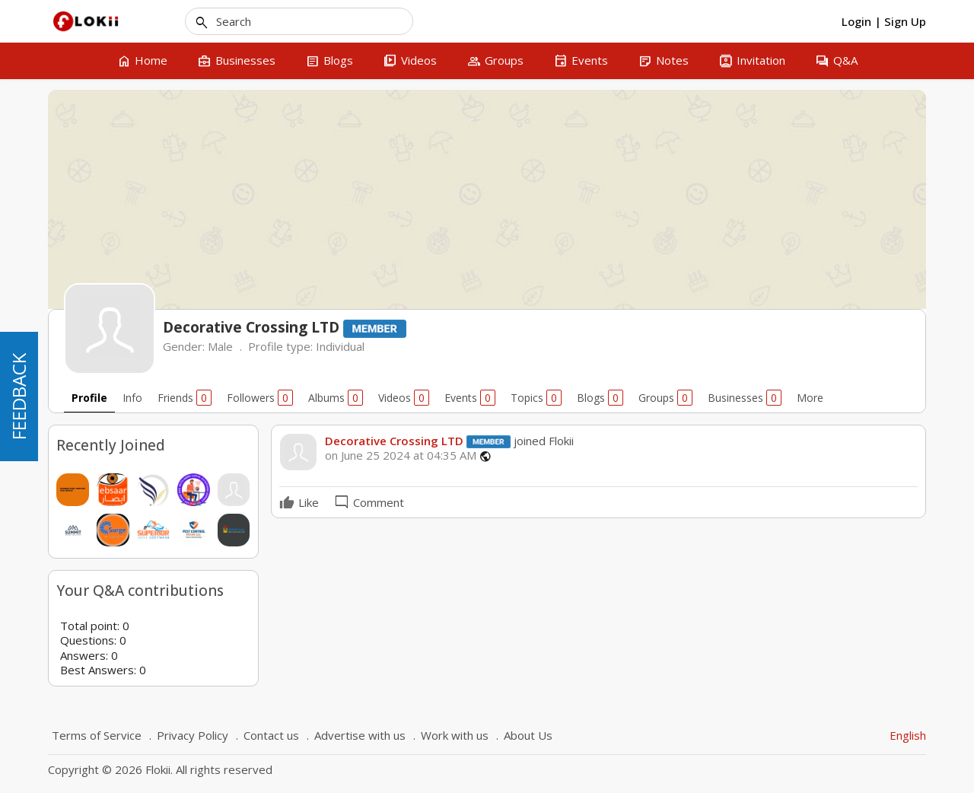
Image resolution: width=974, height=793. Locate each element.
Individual (340, 346)
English (908, 735)
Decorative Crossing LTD (394, 440)
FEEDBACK (18, 396)
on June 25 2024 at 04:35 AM (400, 455)
